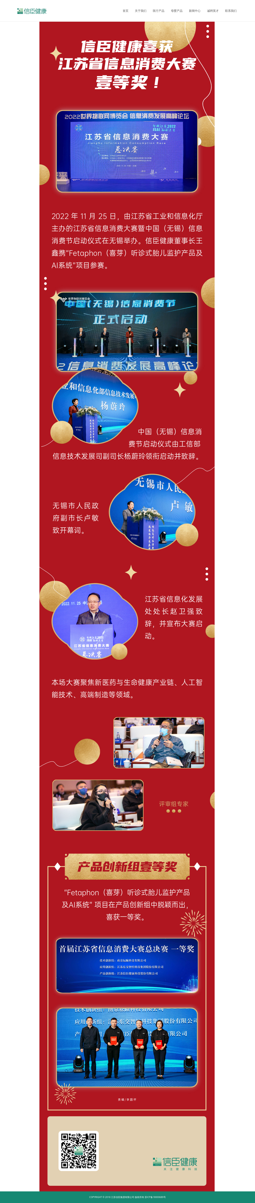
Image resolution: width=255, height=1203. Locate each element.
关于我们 (140, 11)
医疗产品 (158, 11)
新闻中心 (195, 11)
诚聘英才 (213, 11)
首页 (125, 11)
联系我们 (231, 11)
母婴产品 (177, 11)
